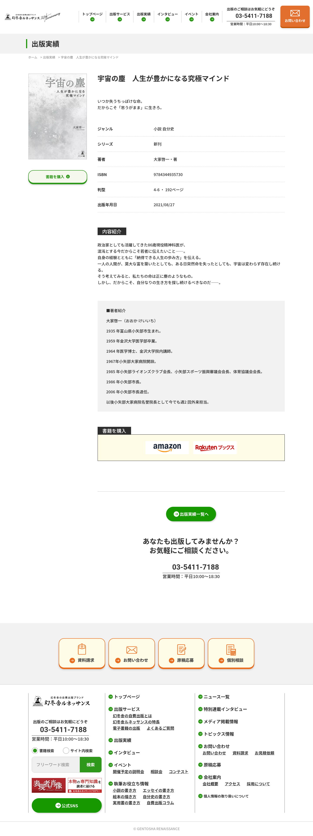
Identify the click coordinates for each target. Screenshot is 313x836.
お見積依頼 (264, 753)
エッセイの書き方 (158, 790)
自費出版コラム (160, 802)
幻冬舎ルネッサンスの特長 (136, 722)
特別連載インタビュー (225, 709)
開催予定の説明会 (128, 771)
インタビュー (167, 14)
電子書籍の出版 (126, 728)
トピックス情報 (219, 734)
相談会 (156, 771)
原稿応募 (212, 764)
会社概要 (210, 783)
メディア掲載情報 (221, 721)
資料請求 (240, 753)
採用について (258, 783)
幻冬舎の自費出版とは (132, 715)
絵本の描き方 (124, 796)
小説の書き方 (124, 790)
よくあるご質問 (160, 728)
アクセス (232, 783)
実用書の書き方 (126, 802)
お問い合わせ (214, 753)
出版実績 (143, 14)
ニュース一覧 (217, 696)
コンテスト (178, 771)
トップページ (92, 14)
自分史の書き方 (156, 796)
